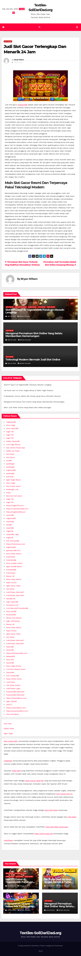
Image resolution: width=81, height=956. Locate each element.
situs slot (10, 660)
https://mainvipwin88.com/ (17, 509)
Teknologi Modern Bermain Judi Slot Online (32, 359)
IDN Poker (18, 307)
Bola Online (9, 307)
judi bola (9, 477)
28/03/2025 (50, 886)
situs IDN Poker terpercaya (57, 827)
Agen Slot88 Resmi (14, 566)
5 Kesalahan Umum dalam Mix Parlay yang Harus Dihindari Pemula (32, 396)
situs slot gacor (12, 714)
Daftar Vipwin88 (12, 441)
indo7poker (10, 573)
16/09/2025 (11, 886)
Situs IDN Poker (51, 810)
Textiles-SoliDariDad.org (40, 933)
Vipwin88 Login (12, 534)
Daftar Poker (9, 729)
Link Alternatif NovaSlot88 (17, 608)
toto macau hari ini (64, 794)
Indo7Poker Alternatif (15, 592)
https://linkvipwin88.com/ (16, 653)
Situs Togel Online (13, 666)
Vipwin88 (10, 522)
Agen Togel (8, 733)
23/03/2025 (11, 910)
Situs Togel (10, 425)
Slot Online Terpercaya (15, 448)
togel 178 (9, 432)
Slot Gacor (10, 457)
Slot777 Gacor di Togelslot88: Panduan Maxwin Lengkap (34, 311)
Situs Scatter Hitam (14, 563)
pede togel (16, 771)
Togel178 (9, 531)
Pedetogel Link (12, 489)
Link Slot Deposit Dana (15, 669)
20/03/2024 (50, 910)
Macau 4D (10, 576)
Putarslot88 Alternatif (15, 692)
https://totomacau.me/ (15, 544)
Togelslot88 (11, 422)
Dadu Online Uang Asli (34, 781)
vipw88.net (10, 599)
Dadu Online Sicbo (14, 679)
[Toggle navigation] (77, 27)
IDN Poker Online (13, 685)
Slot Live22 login (11, 741)
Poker (24, 307)
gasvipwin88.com (13, 550)
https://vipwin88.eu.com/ (16, 698)
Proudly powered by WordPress (28, 945)
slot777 (9, 705)
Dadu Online (11, 583)
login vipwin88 (12, 602)
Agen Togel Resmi (13, 480)
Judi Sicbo (10, 682)
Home (40, 951)
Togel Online (51, 307)
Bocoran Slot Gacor (14, 496)
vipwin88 (10, 515)
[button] (39, 27)
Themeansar (58, 945)
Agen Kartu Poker (13, 586)
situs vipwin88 (12, 428)
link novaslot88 (12, 541)
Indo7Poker (10, 557)
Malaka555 (10, 656)
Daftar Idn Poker (13, 451)
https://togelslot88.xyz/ (16, 512)
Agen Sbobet (11, 701)
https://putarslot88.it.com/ (17, 711)
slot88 (8, 461)
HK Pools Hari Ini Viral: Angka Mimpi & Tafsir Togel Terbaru (28, 390)
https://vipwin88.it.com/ (16, 708)
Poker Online (32, 307)
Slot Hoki (7, 724)
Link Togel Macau (13, 444)
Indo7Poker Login (13, 688)
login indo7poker (13, 621)
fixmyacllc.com (12, 605)
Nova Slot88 (11, 611)
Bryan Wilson (19, 60)
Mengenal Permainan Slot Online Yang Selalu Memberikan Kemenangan (33, 335)
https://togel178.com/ (15, 505)
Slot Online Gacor (13, 486)
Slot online (7, 41)
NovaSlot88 (11, 615)
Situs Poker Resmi (13, 554)
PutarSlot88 (11, 560)
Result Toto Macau (14, 618)
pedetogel (10, 464)
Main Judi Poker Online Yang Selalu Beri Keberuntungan (27, 407)
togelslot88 (22, 105)
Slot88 (9, 525)
